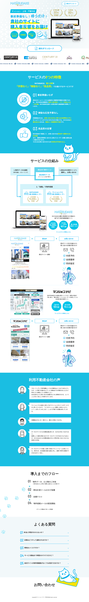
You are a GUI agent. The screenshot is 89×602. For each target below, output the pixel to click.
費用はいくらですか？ (30, 548)
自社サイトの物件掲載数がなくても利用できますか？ (40, 563)
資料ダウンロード (71, 3)
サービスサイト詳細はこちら (63, 232)
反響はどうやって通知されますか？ (34, 540)
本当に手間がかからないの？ (32, 532)
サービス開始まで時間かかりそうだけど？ (37, 555)
